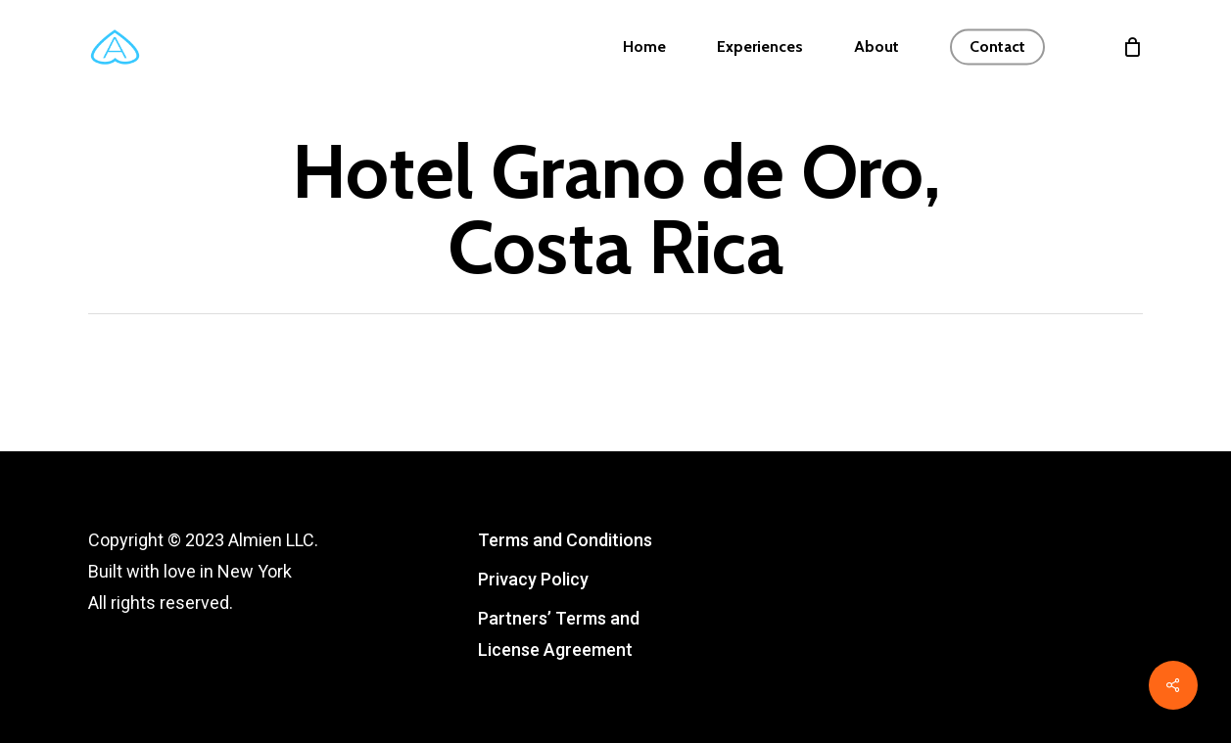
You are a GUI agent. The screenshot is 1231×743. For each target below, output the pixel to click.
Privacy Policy (533, 579)
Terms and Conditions (565, 540)
